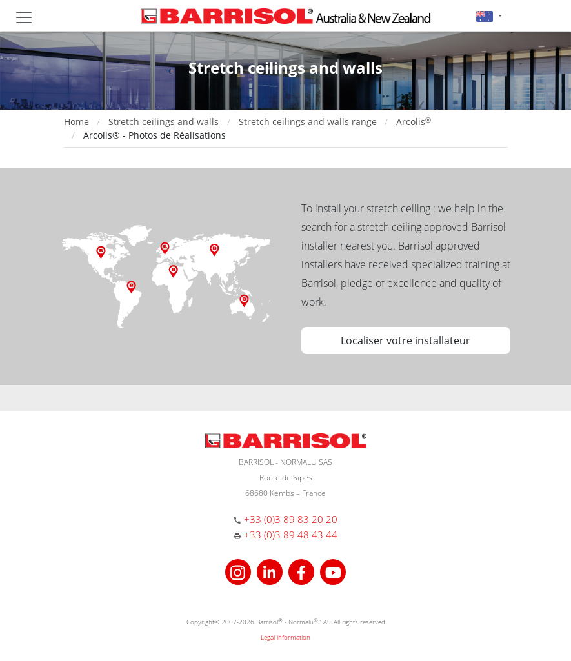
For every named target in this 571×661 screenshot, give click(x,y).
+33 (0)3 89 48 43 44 (290, 534)
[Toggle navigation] (23, 17)
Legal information (285, 637)
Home (76, 121)
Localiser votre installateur (405, 340)
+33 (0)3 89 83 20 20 (290, 519)
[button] (489, 16)
